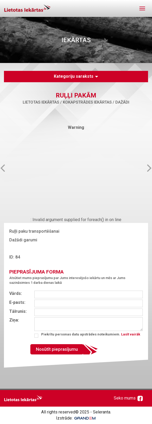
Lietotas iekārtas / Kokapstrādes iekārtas (67, 102)
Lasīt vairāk (130, 334)
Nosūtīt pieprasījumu (57, 349)
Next (145, 167)
